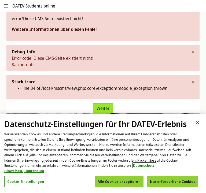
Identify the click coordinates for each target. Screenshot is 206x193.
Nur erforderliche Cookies (172, 181)
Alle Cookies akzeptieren (119, 181)
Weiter (103, 108)
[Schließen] (197, 122)
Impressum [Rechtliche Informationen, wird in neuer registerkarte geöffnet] (34, 170)
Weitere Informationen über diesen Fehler (54, 29)
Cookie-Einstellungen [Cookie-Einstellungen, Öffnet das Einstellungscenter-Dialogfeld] (25, 181)
